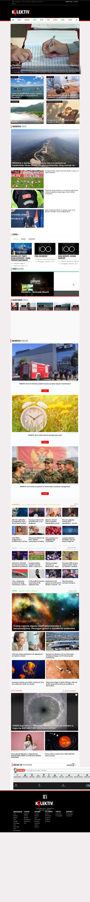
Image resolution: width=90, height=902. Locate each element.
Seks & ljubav (17, 900)
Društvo (47, 883)
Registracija (69, 24)
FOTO (48, 43)
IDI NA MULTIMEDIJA (69, 760)
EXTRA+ (63, 43)
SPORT (41, 43)
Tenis (33, 618)
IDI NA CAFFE (73, 660)
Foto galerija (59, 885)
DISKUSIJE (20, 402)
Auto (14, 898)
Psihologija (52, 574)
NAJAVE (70, 43)
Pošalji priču (18, 24)
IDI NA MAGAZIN (74, 574)
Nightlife (21, 660)
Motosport (39, 618)
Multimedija (69, 883)
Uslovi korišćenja (26, 24)
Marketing (33, 24)
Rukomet (46, 618)
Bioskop (34, 660)
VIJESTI (19, 43)
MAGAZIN (27, 43)
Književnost (27, 891)
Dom (58, 574)
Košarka (27, 618)
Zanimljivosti (27, 889)
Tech (39, 574)
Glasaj (45, 452)
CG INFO (55, 43)
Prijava (76, 24)
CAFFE (34, 43)
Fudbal (21, 618)
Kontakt (14, 26)
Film (25, 893)
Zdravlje (44, 574)
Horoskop (69, 885)
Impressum (40, 24)
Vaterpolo (54, 618)
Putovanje (16, 896)
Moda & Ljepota (32, 574)
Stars (23, 574)
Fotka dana (59, 883)
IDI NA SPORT (72, 617)
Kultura (28, 660)
